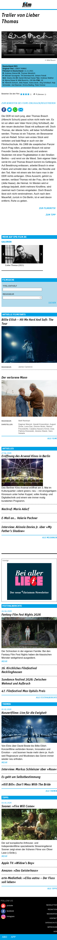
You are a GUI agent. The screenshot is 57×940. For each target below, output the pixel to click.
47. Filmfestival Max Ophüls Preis (23, 691)
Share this (3, 109)
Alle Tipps (52, 889)
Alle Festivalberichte (46, 698)
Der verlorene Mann (14, 377)
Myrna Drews (10, 80)
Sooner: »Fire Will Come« (18, 806)
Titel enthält (10, 286)
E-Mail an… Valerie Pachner (19, 518)
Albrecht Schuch (11, 83)
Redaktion (52, 909)
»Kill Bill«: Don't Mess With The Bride (26, 784)
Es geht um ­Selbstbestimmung (20, 777)
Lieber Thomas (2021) (14, 265)
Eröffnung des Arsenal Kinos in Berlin (25, 456)
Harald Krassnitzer (41, 424)
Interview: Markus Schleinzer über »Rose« (29, 769)
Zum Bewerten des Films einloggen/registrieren (28, 103)
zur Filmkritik (47, 208)
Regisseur (8, 294)
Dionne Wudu (39, 426)
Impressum (52, 927)
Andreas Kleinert (11, 73)
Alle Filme (52, 439)
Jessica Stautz (41, 431)
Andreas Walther (47, 78)
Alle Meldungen (49, 538)
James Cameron (25, 367)
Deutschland (8, 66)
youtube (10, 906)
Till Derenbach (26, 76)
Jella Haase (23, 83)
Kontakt (53, 918)
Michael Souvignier (12, 76)
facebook (10, 911)
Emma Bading (28, 85)
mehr (4, 661)
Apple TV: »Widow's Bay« (17, 863)
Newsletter (51, 905)
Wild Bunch (22, 80)
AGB (55, 931)
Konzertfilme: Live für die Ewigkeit (23, 713)
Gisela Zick (11, 78)
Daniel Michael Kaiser (27, 78)
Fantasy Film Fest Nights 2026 (21, 614)
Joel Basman (16, 85)
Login (47, 5)
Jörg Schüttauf (45, 83)
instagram (11, 916)
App (13, 937)
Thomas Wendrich (28, 73)
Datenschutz (51, 923)
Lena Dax (28, 426)
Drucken (26, 109)
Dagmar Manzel (25, 424)
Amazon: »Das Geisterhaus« (19, 870)
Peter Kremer (40, 85)
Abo (4, 937)
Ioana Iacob (33, 83)
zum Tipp (51, 215)
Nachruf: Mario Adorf (15, 509)
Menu (3, 4)
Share (15, 109)
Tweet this (9, 109)
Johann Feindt (40, 76)
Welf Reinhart (24, 421)
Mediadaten (52, 914)
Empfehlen (20, 109)
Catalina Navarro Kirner (39, 429)
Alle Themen (51, 791)
